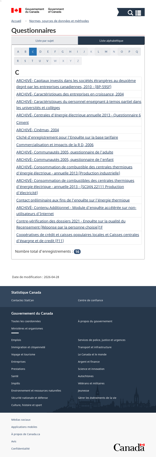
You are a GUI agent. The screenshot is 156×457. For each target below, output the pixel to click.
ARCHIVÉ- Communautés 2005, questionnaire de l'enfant (65, 159)
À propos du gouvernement (95, 321)
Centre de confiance (90, 300)
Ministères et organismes (27, 328)
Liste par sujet (45, 40)
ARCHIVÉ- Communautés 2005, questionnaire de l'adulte (64, 152)
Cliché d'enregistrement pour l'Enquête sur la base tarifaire (67, 137)
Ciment (22, 122)
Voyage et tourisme (23, 354)
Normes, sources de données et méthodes (59, 21)
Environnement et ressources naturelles (36, 390)
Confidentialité (20, 448)
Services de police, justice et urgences (101, 340)
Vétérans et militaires (91, 383)
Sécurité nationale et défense (29, 398)
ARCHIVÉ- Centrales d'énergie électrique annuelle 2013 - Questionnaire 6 (78, 115)
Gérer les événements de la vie (97, 398)
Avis (13, 441)
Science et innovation (91, 369)
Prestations (18, 369)
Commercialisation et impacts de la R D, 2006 (55, 144)
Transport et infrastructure (95, 347)
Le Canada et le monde (92, 354)
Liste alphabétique (111, 40)
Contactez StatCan (22, 300)
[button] (131, 12)
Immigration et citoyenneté (28, 347)
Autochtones (86, 376)
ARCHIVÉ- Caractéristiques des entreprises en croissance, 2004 (70, 94)
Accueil (16, 21)
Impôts (15, 383)
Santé (14, 376)
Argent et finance (89, 361)
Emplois (16, 340)
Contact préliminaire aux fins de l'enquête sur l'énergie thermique (73, 200)
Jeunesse (83, 390)
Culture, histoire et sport (26, 405)
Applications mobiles (24, 427)
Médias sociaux (20, 419)
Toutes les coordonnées (26, 321)
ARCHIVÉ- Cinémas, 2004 (37, 129)
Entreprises (18, 361)
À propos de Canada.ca (25, 434)
